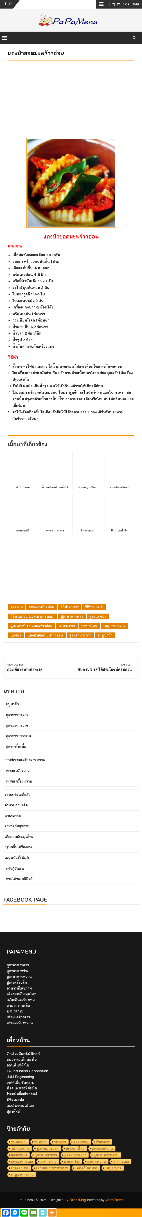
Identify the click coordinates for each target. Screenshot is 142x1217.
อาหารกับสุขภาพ (17, 826)
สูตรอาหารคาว (72, 616)
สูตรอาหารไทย (22, 1161)
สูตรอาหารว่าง (17, 725)
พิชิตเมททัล (15, 1099)
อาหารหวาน (96, 1161)
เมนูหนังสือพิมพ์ (17, 857)
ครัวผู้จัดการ (15, 868)
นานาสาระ (13, 815)
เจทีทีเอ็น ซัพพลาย (20, 1082)
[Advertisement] (71, 95)
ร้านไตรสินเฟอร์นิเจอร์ (23, 1053)
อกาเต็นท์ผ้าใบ (18, 1065)
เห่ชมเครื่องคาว (17, 770)
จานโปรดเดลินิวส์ (19, 879)
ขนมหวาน (19, 1142)
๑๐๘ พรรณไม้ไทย (20, 1105)
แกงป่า (16, 635)
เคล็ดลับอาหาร (86, 1168)
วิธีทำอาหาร (70, 607)
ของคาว (17, 607)
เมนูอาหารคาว (114, 625)
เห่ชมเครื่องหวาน (19, 781)
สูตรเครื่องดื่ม (16, 746)
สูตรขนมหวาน (48, 1148)
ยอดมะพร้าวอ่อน (41, 607)
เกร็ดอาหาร (20, 1168)
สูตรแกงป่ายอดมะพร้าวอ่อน (31, 625)
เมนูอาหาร (113, 1168)
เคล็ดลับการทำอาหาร (52, 1168)
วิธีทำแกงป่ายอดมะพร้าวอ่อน (32, 616)
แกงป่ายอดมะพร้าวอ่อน (45, 635)
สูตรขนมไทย (75, 1148)
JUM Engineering (20, 1076)
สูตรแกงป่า (97, 616)
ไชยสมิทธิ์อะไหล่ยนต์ (22, 1094)
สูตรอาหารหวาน (18, 735)
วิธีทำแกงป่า (94, 607)
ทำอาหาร (103, 1142)
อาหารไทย (89, 625)
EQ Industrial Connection (27, 1071)
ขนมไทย (40, 1142)
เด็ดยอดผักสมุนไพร (19, 836)
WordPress (115, 1199)
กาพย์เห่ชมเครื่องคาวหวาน (25, 760)
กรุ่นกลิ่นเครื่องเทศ (18, 847)
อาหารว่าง (72, 1161)
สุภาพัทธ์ (13, 1111)
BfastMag (77, 1199)
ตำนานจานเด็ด (16, 805)
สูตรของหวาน (102, 1148)
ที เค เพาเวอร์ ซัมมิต (22, 1088)
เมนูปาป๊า (105, 635)
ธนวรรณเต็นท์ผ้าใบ (22, 1059)
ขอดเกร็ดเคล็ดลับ (18, 794)
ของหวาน (81, 1142)
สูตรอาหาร (19, 1155)
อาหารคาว (67, 625)
